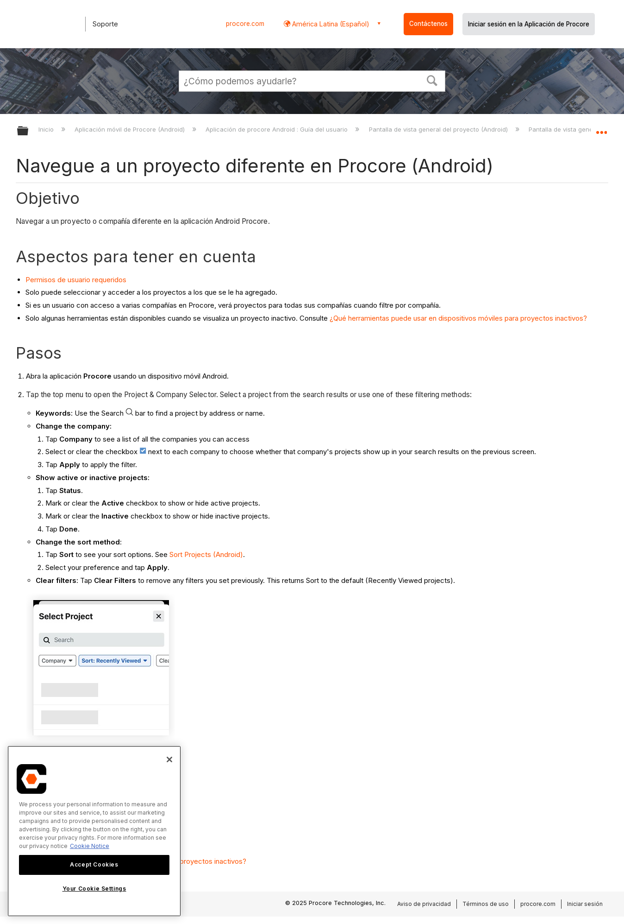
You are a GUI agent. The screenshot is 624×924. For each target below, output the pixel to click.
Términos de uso (485, 903)
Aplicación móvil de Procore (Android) (131, 129)
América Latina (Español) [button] (329, 24)
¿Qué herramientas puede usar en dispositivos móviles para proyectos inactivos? (458, 318)
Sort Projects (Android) (206, 554)
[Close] (169, 759)
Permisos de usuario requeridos (75, 279)
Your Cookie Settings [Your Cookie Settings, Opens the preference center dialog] (94, 888)
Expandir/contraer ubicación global (601, 128)
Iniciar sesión (585, 903)
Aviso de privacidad (424, 903)
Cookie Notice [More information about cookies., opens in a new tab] (89, 845)
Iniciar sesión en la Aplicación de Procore (528, 24)
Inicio (47, 129)
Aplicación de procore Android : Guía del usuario (277, 129)
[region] (94, 831)
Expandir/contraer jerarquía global (28, 131)
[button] (432, 80)
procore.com (245, 23)
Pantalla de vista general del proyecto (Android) (439, 129)
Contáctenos (428, 23)
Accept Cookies (94, 864)
